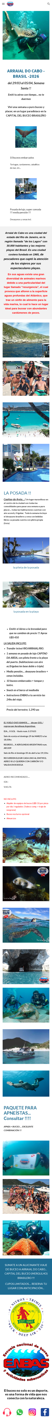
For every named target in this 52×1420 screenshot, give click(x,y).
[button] (3, 4)
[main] (26, 84)
